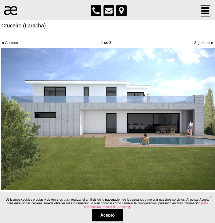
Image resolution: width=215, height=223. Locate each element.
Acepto (107, 215)
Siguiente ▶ (204, 42)
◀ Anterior (9, 42)
